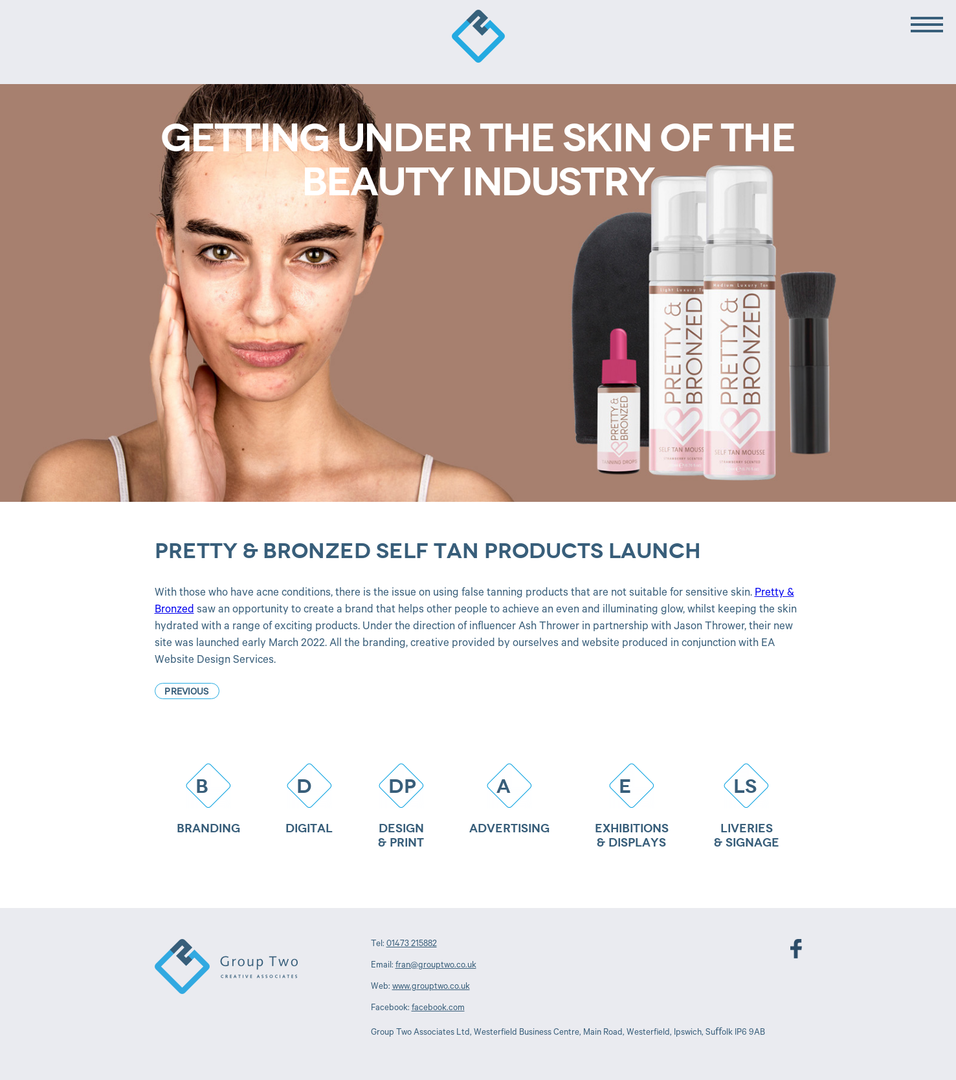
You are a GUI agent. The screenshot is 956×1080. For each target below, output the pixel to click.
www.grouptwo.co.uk (431, 987)
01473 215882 (411, 944)
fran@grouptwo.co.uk (435, 966)
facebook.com (438, 1008)
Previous (186, 693)
